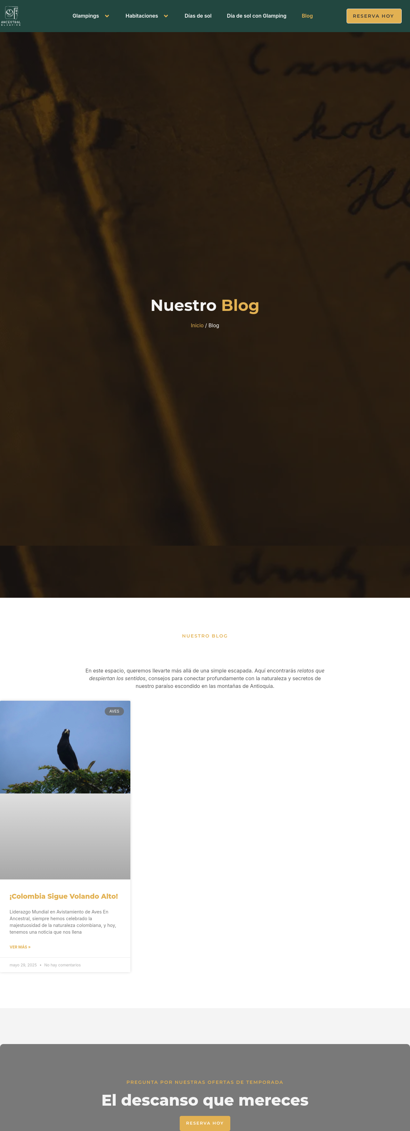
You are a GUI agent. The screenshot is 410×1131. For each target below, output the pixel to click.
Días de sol (197, 16)
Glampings (91, 16)
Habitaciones (147, 16)
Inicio (197, 327)
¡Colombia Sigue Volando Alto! (64, 899)
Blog (307, 16)
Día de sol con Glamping (256, 16)
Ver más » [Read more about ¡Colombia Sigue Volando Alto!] (20, 950)
